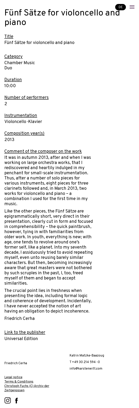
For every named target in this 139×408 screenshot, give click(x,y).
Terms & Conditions (18, 382)
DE (121, 7)
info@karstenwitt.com (86, 369)
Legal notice (13, 377)
